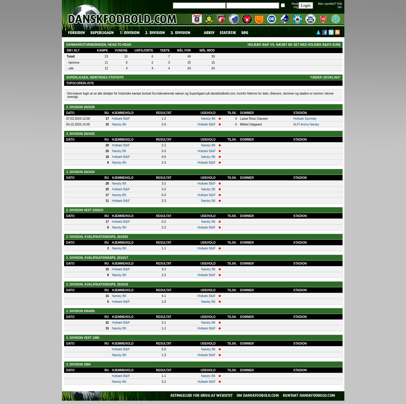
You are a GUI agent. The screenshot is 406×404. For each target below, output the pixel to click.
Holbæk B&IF (121, 118)
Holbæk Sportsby (305, 118)
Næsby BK (208, 118)
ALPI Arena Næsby (306, 124)
